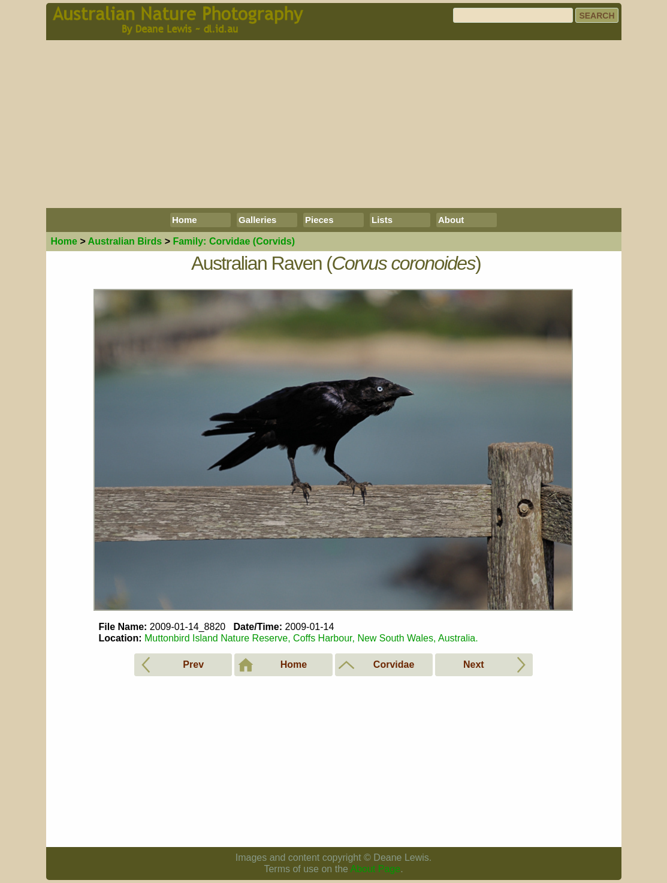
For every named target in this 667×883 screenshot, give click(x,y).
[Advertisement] (333, 124)
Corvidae (234, 241)
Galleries (257, 220)
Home (184, 220)
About (451, 220)
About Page (376, 869)
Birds (125, 241)
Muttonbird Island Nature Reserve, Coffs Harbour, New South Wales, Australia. (311, 638)
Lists (382, 220)
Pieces (319, 220)
